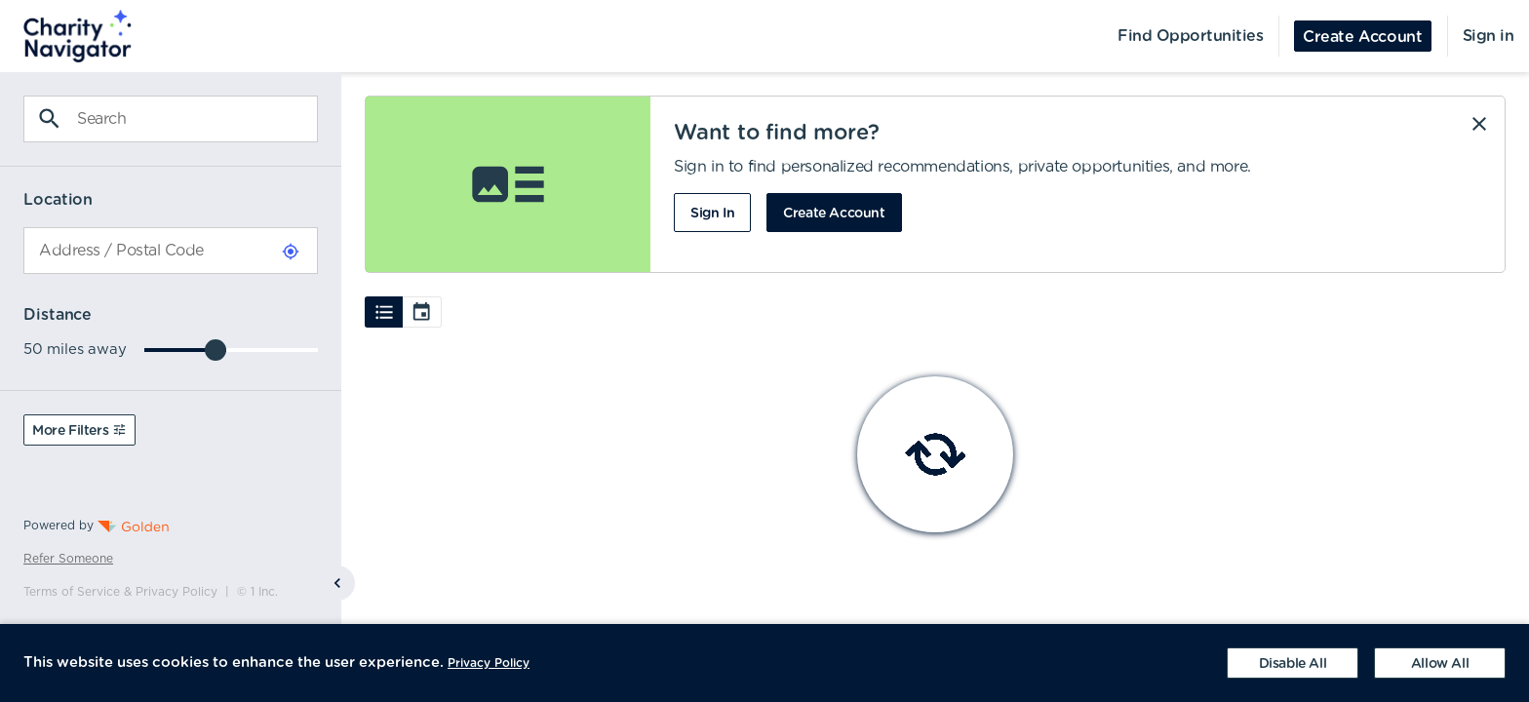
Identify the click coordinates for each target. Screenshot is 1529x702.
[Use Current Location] (290, 251)
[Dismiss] (1479, 124)
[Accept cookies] (1440, 663)
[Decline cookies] (1292, 663)
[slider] (215, 350)
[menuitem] (66, 36)
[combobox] (170, 250)
